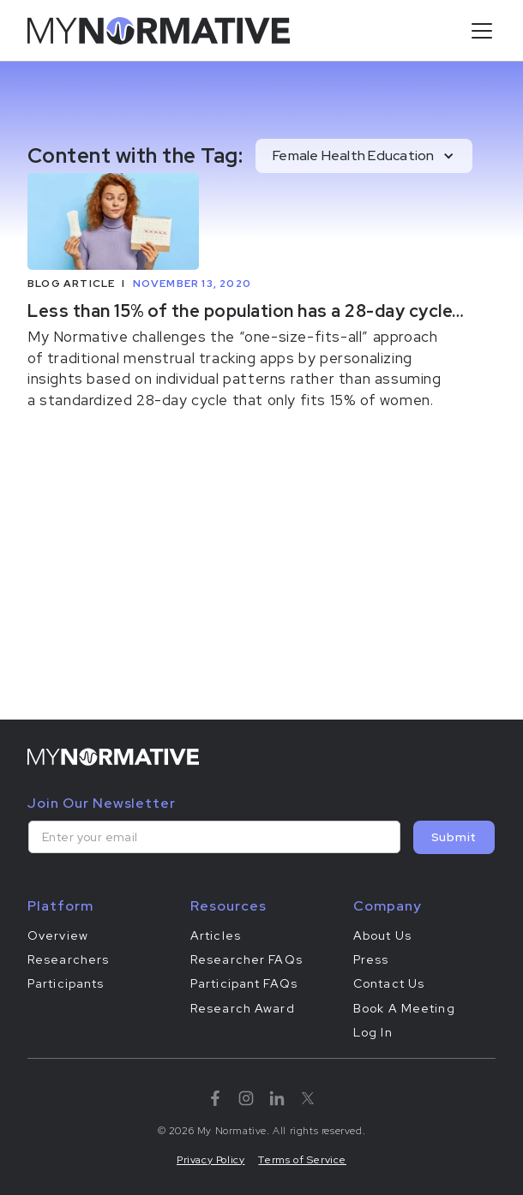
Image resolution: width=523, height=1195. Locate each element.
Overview (57, 935)
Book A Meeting (404, 1008)
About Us (382, 935)
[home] (158, 31)
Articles (215, 935)
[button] (478, 30)
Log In (373, 1032)
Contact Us (388, 983)
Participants (65, 983)
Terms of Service (302, 1160)
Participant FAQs (244, 983)
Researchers (68, 959)
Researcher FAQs (246, 959)
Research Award (242, 1008)
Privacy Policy (210, 1160)
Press (371, 959)
